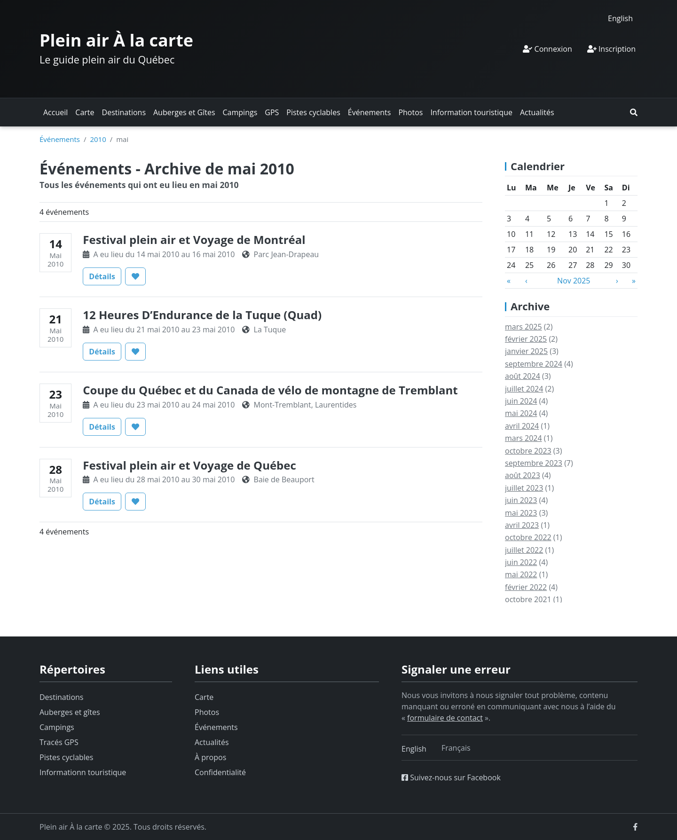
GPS (272, 112)
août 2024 (522, 376)
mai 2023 (521, 513)
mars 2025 (523, 327)
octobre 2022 (528, 537)
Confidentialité (220, 772)
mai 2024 (521, 413)
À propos (210, 757)
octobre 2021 (528, 599)
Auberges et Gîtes (184, 112)
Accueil (55, 112)
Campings (240, 112)
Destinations (124, 112)
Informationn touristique (82, 772)
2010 (98, 139)
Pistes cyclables (313, 112)
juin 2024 (521, 401)
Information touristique (471, 112)
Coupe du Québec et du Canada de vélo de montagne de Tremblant (270, 390)
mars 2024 (523, 438)
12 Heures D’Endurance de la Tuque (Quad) (202, 314)
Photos (410, 112)
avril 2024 (522, 426)
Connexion (547, 49)
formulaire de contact (445, 718)
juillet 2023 (524, 488)
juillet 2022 (524, 550)
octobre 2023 (528, 451)
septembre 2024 (533, 364)
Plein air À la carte (116, 40)
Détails (105, 276)
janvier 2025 (526, 351)
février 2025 (526, 339)
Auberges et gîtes (69, 712)
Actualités (537, 112)
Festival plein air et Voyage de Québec (189, 465)
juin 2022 (521, 562)
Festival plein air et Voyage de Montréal (194, 239)
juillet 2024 (524, 389)
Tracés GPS (59, 742)
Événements (369, 112)
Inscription (611, 49)
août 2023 (522, 475)
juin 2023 (521, 500)
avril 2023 (522, 525)
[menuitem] (620, 18)
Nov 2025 (573, 280)
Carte (84, 112)
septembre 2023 (533, 463)
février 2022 (526, 587)
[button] (634, 112)
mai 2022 (521, 574)
